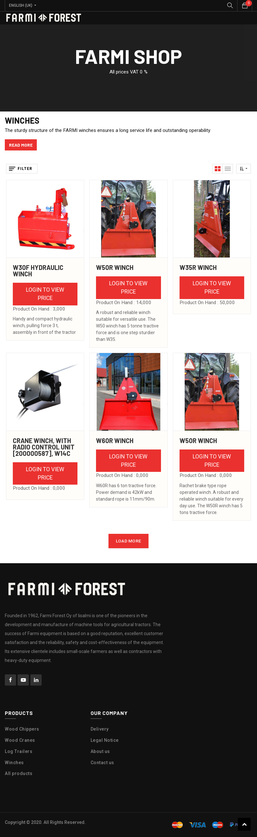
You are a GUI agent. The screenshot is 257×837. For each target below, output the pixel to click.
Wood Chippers (22, 729)
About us (100, 751)
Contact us (102, 762)
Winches (14, 762)
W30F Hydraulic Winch (38, 271)
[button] (243, 168)
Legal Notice (105, 740)
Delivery (100, 729)
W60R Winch (114, 440)
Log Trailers (18, 751)
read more (21, 145)
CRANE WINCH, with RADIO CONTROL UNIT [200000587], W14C (44, 447)
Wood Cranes (20, 740)
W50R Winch (114, 267)
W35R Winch (198, 267)
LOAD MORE (128, 540)
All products (18, 773)
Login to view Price (45, 294)
